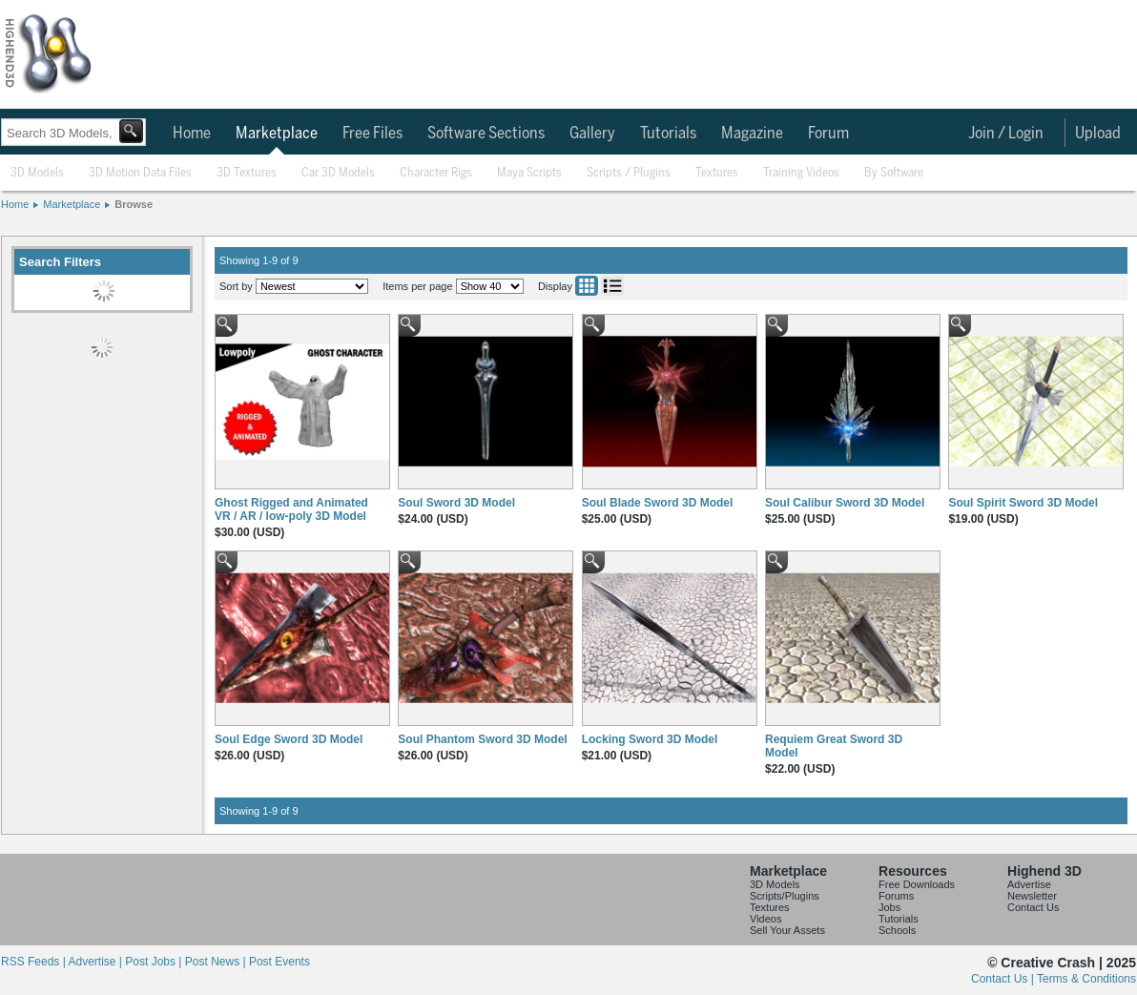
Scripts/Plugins (784, 896)
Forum (828, 133)
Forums (896, 896)
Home (192, 133)
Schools (897, 930)
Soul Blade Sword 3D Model (658, 502)
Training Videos (801, 173)
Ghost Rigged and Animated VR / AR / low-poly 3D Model (291, 509)
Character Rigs (436, 173)
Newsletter (1032, 896)
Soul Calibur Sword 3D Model (844, 502)
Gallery (592, 133)
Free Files (372, 133)
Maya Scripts (529, 173)
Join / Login (1006, 133)
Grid (586, 286)
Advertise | (96, 961)
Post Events (279, 961)
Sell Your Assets (787, 930)
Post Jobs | (154, 961)
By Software (893, 173)
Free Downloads (917, 884)
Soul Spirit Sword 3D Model (1023, 502)
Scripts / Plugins (629, 173)
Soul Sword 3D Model (456, 502)
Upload (1098, 133)
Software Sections (486, 133)
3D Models (37, 173)
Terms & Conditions (1086, 978)
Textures (716, 173)
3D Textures (247, 173)
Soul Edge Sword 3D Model (288, 739)
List (612, 286)
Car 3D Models (338, 173)
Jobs (889, 907)
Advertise (1029, 884)
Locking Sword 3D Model (650, 739)
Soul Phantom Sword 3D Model (482, 739)
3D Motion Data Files (140, 173)
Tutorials (668, 133)
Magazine (752, 133)
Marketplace (277, 133)
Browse (133, 204)
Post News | (217, 961)
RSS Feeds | (34, 961)
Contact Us (1033, 907)
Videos (765, 918)
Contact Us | (1004, 978)
